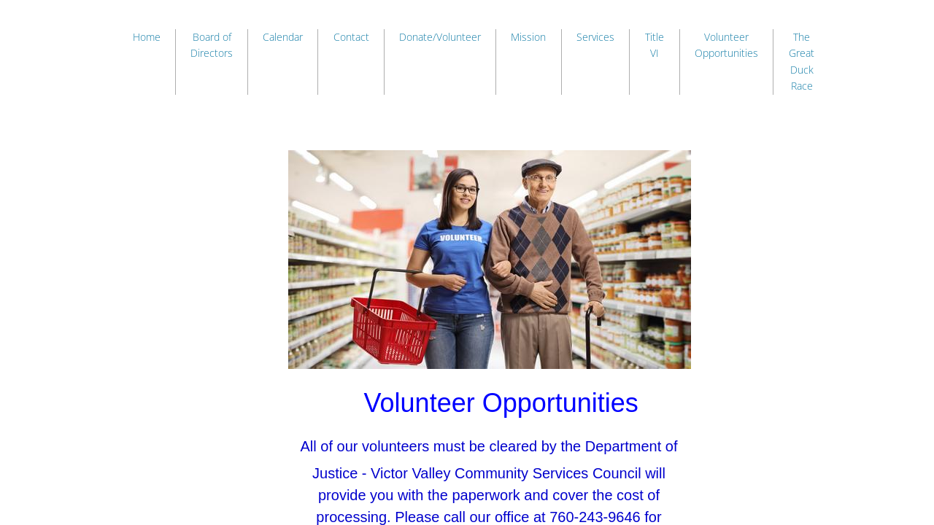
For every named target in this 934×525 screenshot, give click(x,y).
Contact (351, 37)
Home (147, 37)
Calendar (283, 37)
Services (595, 37)
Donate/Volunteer (440, 37)
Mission (528, 37)
